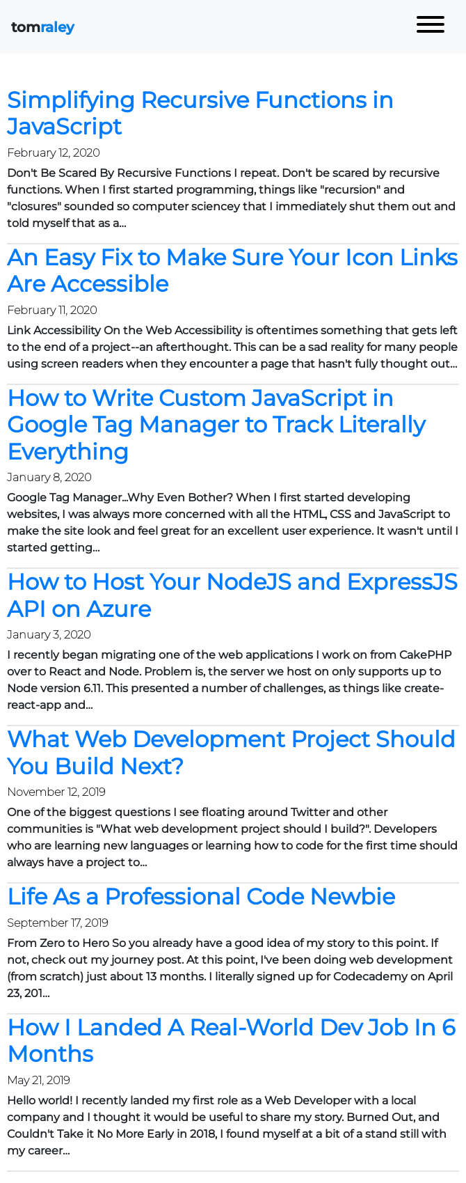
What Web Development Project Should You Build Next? (231, 752)
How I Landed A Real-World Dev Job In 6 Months (231, 1040)
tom (42, 27)
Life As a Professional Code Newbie (201, 896)
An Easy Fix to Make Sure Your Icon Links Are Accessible (232, 270)
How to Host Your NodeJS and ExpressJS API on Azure (232, 595)
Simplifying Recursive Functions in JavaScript (200, 113)
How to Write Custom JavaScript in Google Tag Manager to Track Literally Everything (216, 424)
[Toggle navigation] (430, 27)
